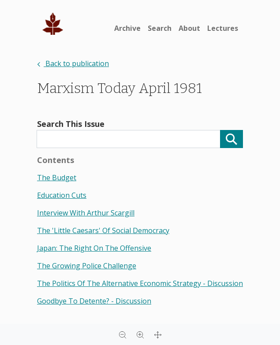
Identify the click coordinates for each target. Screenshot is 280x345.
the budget (56, 177)
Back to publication (73, 63)
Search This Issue (71, 124)
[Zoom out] (123, 334)
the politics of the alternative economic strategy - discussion (140, 283)
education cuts (61, 195)
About (189, 28)
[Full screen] (158, 334)
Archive (127, 28)
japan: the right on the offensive (94, 248)
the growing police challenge (86, 266)
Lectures (222, 28)
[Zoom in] (140, 334)
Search (160, 28)
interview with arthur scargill (85, 213)
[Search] (231, 139)
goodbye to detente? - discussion (94, 301)
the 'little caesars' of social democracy (103, 230)
